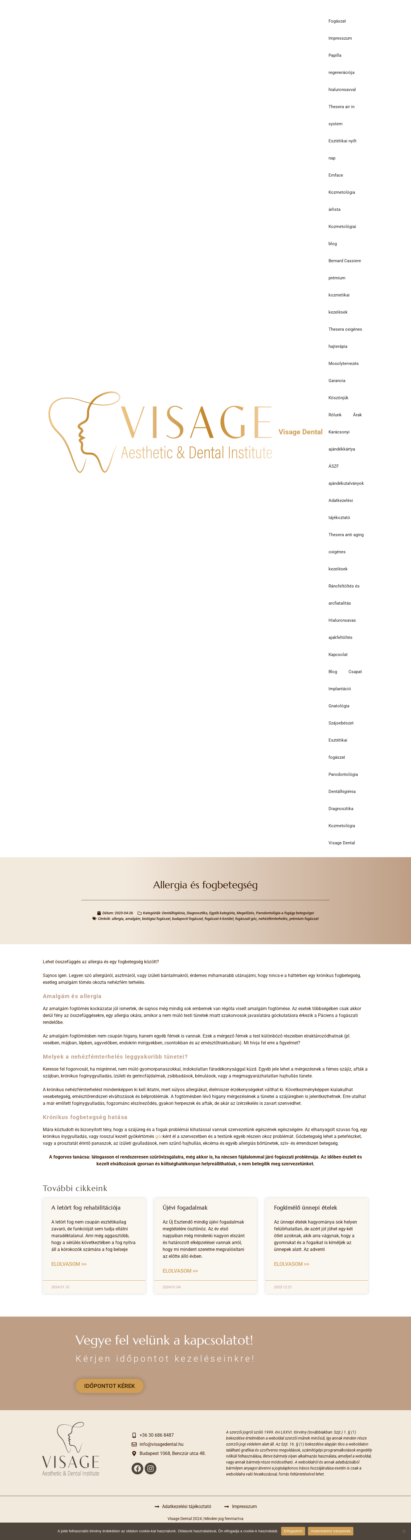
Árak (357, 414)
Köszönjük (338, 397)
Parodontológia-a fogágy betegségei (285, 913)
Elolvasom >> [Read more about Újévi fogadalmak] (180, 1271)
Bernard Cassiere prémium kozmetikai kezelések (345, 286)
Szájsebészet (341, 723)
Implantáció (340, 688)
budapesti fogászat (187, 919)
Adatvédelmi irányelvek (330, 1531)
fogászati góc (246, 919)
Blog (333, 671)
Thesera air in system (341, 115)
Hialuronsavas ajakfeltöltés (342, 629)
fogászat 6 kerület (219, 919)
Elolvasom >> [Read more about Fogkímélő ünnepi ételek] (291, 1264)
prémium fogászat (304, 919)
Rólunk (335, 414)
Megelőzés (245, 913)
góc (159, 1136)
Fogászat (337, 21)
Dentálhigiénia (342, 791)
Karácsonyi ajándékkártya (342, 440)
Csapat (355, 671)
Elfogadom (293, 1531)
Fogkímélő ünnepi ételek (305, 1207)
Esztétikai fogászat (338, 749)
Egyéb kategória (222, 913)
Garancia (337, 380)
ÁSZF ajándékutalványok (346, 475)
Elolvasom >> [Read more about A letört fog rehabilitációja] (68, 1264)
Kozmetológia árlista (342, 201)
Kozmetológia (342, 825)
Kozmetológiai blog (342, 235)
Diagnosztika (341, 808)
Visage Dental (301, 432)
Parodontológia (343, 774)
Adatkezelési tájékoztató (341, 509)
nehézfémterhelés (273, 919)
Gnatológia (339, 706)
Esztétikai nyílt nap (342, 149)
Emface (336, 175)
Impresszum (340, 38)
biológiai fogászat (156, 919)
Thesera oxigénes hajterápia (345, 338)
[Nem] (404, 1531)
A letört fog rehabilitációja (85, 1207)
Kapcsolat (338, 654)
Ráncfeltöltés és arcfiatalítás (344, 595)
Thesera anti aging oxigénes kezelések (346, 552)
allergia (118, 919)
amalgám (132, 919)
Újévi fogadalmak (185, 1207)
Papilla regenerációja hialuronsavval (342, 72)
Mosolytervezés (344, 363)
